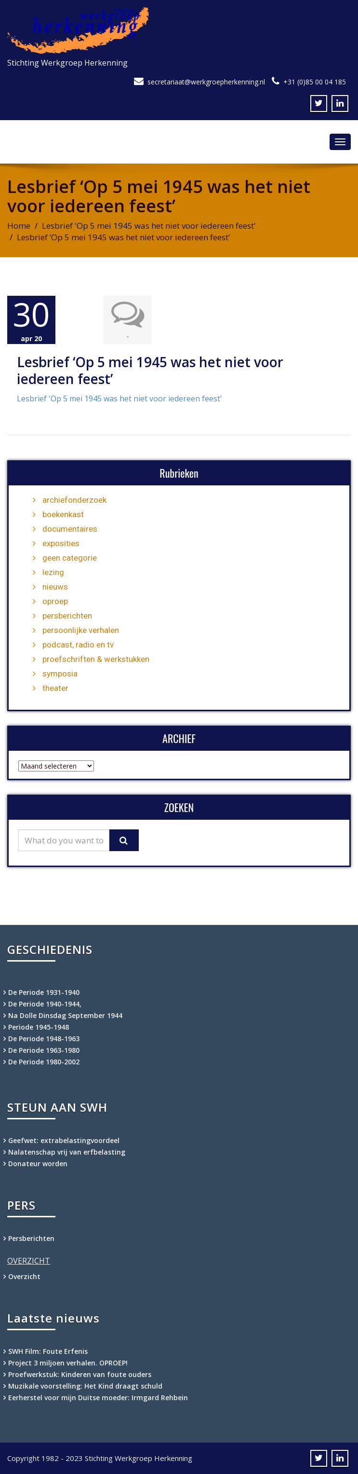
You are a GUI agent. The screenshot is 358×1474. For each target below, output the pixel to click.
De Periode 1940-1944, (44, 1003)
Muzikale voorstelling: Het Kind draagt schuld (85, 1386)
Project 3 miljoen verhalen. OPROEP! (68, 1362)
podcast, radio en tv (78, 644)
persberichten (67, 615)
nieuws (55, 587)
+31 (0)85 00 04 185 (314, 81)
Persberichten (31, 1238)
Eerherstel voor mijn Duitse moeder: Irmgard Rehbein (98, 1397)
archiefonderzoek (74, 500)
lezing (53, 572)
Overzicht (24, 1276)
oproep (55, 601)
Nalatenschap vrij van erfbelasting (66, 1152)
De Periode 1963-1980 (44, 1050)
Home (18, 225)
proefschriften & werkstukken (95, 659)
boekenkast (63, 514)
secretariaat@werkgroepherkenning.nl (206, 81)
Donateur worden (37, 1163)
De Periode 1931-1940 (44, 992)
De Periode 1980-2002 (44, 1061)
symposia (60, 673)
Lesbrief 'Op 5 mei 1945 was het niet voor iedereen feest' (149, 225)
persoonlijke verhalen (80, 630)
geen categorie (69, 558)
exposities (61, 543)
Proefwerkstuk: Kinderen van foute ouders (79, 1374)
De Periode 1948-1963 (44, 1038)
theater (55, 688)
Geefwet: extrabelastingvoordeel (63, 1140)
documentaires (69, 529)
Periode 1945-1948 (38, 1027)
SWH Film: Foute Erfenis (48, 1351)
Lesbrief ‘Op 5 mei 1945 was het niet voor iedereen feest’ (150, 370)
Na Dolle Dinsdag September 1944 (65, 1015)
